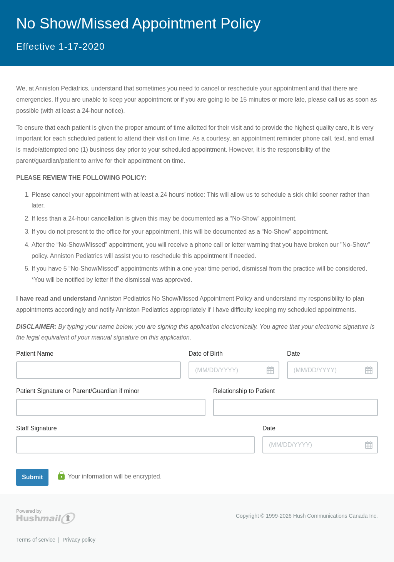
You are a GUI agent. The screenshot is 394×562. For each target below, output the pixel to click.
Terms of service (35, 540)
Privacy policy (78, 540)
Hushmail (45, 516)
